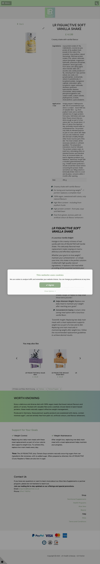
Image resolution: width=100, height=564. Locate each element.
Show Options (50, 291)
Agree (50, 285)
